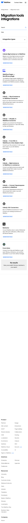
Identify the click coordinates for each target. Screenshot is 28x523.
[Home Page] (5, 2)
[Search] (25, 27)
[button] (25, 2)
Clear (2, 32)
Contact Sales (18, 2)
